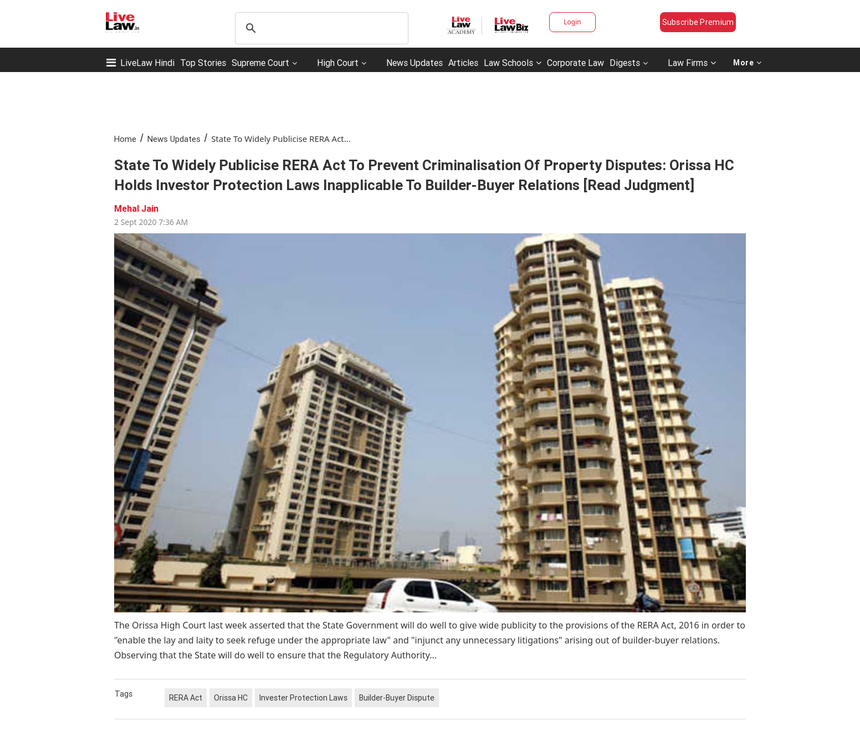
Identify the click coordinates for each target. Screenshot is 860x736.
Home (125, 139)
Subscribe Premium (698, 22)
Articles (463, 62)
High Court (338, 62)
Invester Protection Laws (303, 698)
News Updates (414, 62)
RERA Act (185, 698)
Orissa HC (231, 698)
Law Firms (692, 62)
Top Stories (203, 62)
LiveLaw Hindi (147, 62)
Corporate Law (575, 62)
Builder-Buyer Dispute (396, 698)
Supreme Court (260, 62)
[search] (320, 28)
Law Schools (512, 62)
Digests (625, 62)
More (747, 63)
